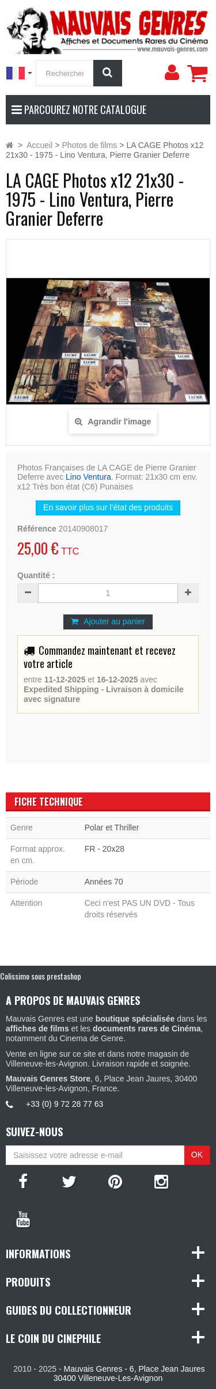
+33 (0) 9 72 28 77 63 (64, 1104)
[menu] (171, 72)
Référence (36, 528)
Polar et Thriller (112, 827)
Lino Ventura (88, 476)
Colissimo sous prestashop (40, 976)
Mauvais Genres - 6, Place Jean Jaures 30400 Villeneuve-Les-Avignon (129, 1373)
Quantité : (36, 575)
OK (197, 1154)
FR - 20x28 (104, 848)
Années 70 (104, 881)
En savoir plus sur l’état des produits (108, 507)
